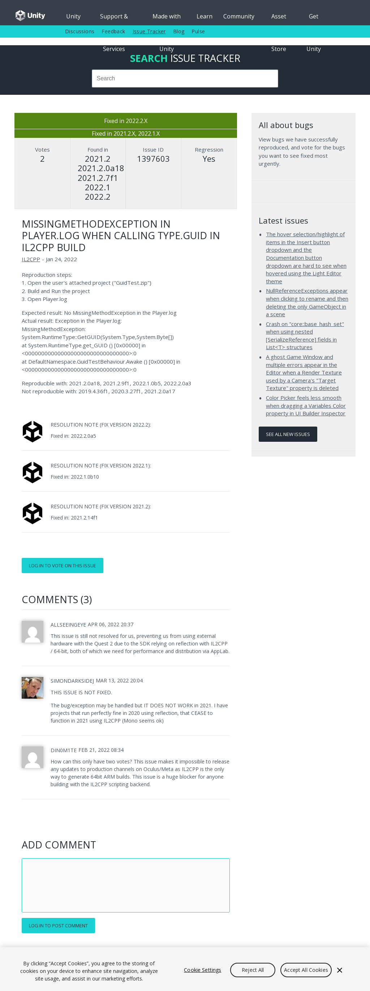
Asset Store (278, 18)
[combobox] (185, 78)
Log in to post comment (58, 925)
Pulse (198, 31)
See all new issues (288, 434)
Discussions (79, 31)
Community (238, 16)
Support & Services (114, 18)
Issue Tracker (149, 31)
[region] (185, 969)
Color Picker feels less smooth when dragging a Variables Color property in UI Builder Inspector (306, 405)
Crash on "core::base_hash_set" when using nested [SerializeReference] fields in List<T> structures (305, 335)
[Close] (339, 970)
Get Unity (313, 18)
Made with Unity (166, 18)
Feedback (113, 31)
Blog (179, 31)
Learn (204, 16)
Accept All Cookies (306, 969)
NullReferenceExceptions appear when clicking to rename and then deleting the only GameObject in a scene (307, 302)
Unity (73, 16)
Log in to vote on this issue (62, 565)
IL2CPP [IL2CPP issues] (31, 259)
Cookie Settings (202, 969)
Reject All (253, 969)
